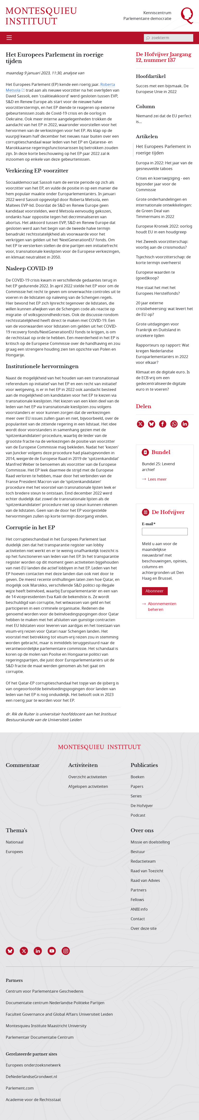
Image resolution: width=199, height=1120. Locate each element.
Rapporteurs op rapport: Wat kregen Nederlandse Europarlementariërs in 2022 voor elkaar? (162, 353)
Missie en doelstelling (150, 842)
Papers (137, 787)
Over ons (142, 831)
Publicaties (144, 765)
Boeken (137, 777)
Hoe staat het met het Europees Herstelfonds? (158, 290)
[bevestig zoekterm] (147, 38)
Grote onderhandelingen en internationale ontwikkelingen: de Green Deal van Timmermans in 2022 (164, 208)
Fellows (137, 900)
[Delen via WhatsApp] (174, 424)
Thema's (16, 831)
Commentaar (22, 765)
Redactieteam (143, 861)
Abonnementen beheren (162, 607)
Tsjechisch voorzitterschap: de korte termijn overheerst (163, 260)
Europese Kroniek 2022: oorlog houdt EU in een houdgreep (164, 229)
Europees (14, 852)
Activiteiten (83, 765)
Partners (139, 890)
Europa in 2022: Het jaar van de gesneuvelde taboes (164, 166)
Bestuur (138, 852)
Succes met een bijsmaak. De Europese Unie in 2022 (162, 89)
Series (136, 796)
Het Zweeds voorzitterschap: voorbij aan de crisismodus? (162, 244)
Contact (138, 919)
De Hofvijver (142, 806)
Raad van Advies (145, 881)
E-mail (147, 524)
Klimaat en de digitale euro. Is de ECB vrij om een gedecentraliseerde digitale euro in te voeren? (163, 380)
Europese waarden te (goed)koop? (155, 275)
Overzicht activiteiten (87, 777)
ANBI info (139, 909)
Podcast (138, 815)
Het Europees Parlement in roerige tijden (163, 149)
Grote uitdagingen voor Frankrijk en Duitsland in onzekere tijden (158, 330)
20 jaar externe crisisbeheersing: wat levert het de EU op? (164, 309)
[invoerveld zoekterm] (168, 38)
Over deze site (144, 928)
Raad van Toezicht (147, 871)
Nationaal (14, 842)
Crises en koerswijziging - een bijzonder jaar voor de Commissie (163, 184)
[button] (13, 951)
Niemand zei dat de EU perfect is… (163, 119)
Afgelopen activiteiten (88, 787)
